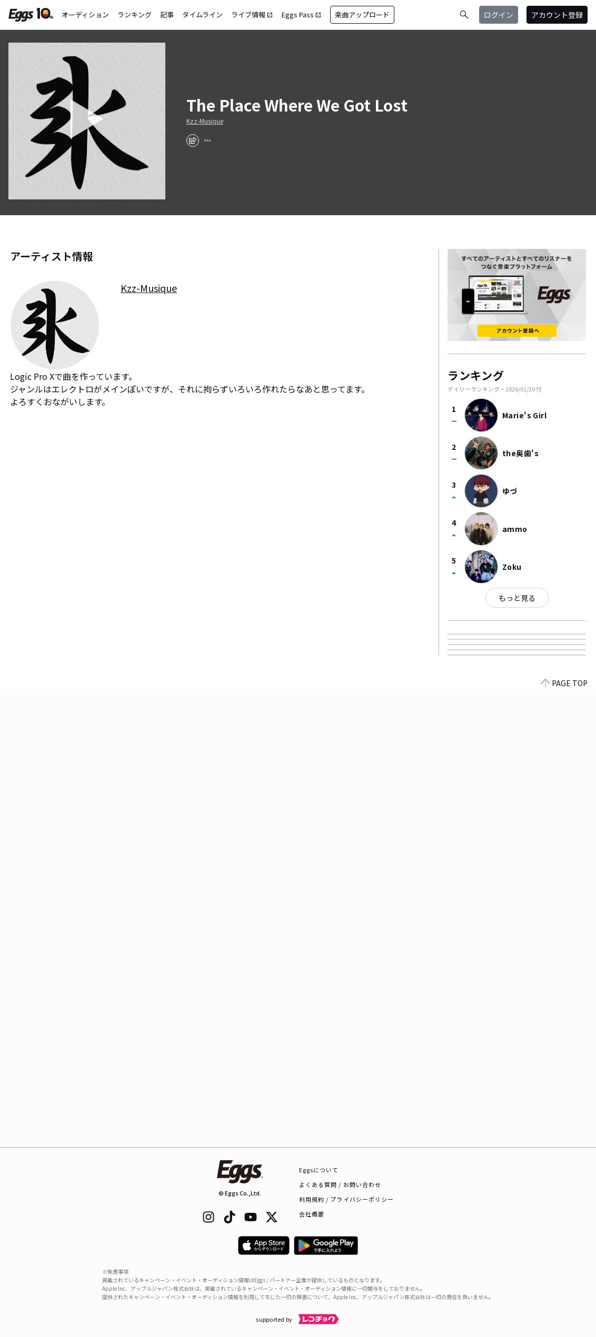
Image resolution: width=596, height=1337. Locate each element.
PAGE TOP (564, 1140)
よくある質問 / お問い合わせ (340, 1184)
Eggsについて (319, 1169)
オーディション (85, 14)
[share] (192, 140)
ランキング (134, 14)
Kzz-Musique (204, 121)
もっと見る (517, 597)
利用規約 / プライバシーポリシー (346, 1199)
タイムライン (202, 14)
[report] (207, 140)
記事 (167, 14)
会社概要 (311, 1214)
